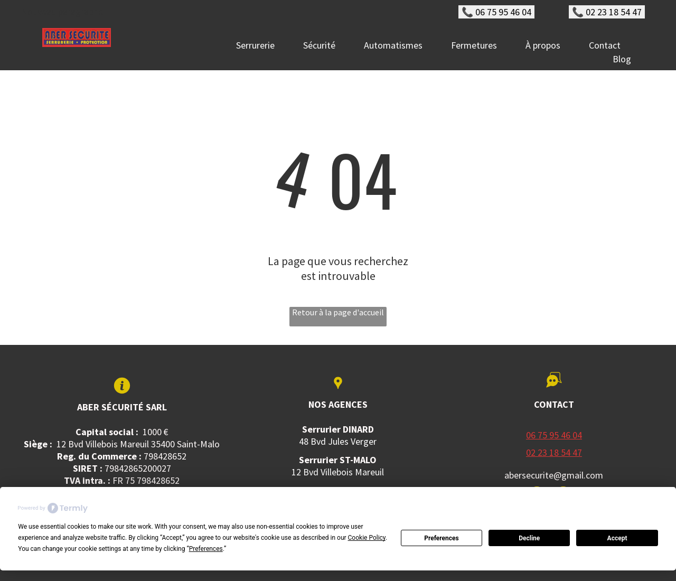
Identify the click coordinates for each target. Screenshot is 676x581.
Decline (529, 538)
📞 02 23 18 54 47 (607, 12)
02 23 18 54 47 (554, 452)
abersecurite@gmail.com (553, 475)
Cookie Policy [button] (367, 537)
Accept (617, 538)
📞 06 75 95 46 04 (496, 12)
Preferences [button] (206, 548)
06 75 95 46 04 (554, 435)
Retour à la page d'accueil (338, 312)
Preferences (441, 538)
